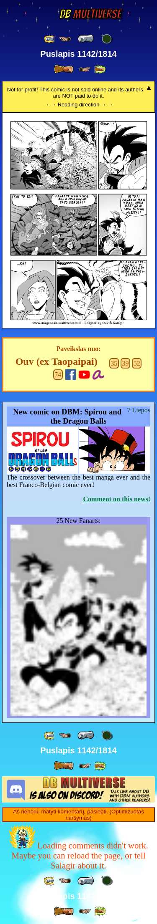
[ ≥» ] (85, 69)
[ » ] (63, 69)
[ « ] (85, 38)
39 (125, 363)
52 (137, 363)
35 (114, 363)
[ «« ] (50, 39)
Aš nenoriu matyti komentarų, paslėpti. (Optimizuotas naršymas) (78, 814)
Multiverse (90, 14)
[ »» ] (99, 69)
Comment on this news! (116, 498)
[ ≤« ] (65, 39)
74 (57, 374)
